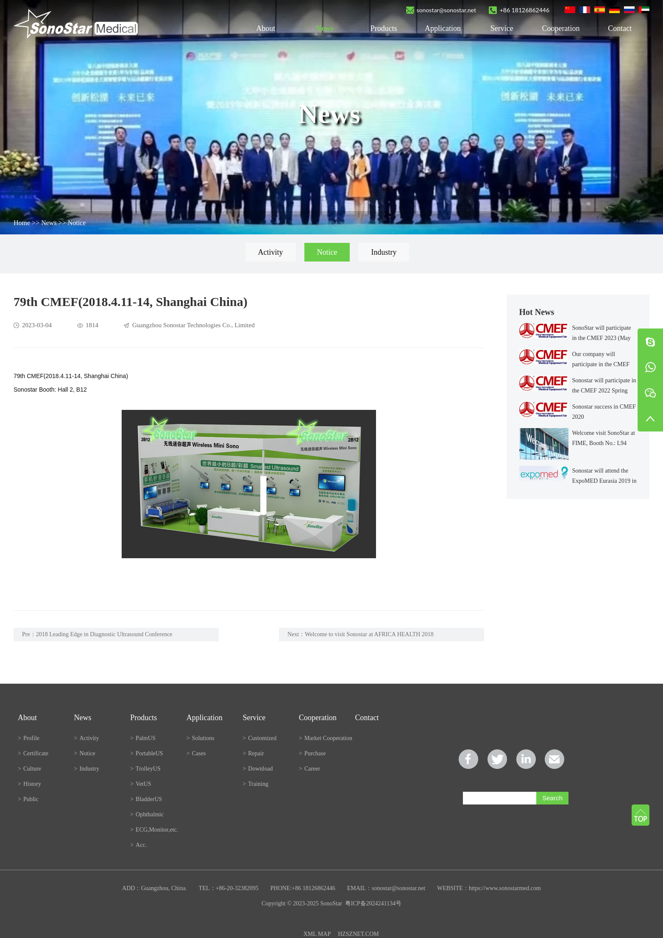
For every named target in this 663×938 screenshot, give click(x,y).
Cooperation (561, 28)
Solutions (200, 738)
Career (309, 768)
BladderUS (146, 799)
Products (383, 28)
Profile (28, 738)
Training (255, 784)
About (265, 28)
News (324, 28)
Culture (29, 768)
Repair (253, 753)
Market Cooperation (325, 738)
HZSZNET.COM (358, 934)
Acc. (138, 845)
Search (552, 798)
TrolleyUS (145, 768)
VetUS (140, 784)
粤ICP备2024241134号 (373, 903)
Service (501, 28)
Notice (77, 222)
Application (443, 28)
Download (257, 768)
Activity (270, 252)
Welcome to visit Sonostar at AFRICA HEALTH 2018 (369, 634)
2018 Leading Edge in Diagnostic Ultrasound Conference (104, 634)
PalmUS (143, 738)
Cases (196, 753)
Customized (259, 738)
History (29, 784)
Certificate (33, 753)
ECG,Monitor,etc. (154, 830)
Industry (383, 252)
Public (28, 799)
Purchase (312, 753)
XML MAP (317, 934)
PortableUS (146, 753)
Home (22, 222)
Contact (620, 28)
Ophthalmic (147, 814)
